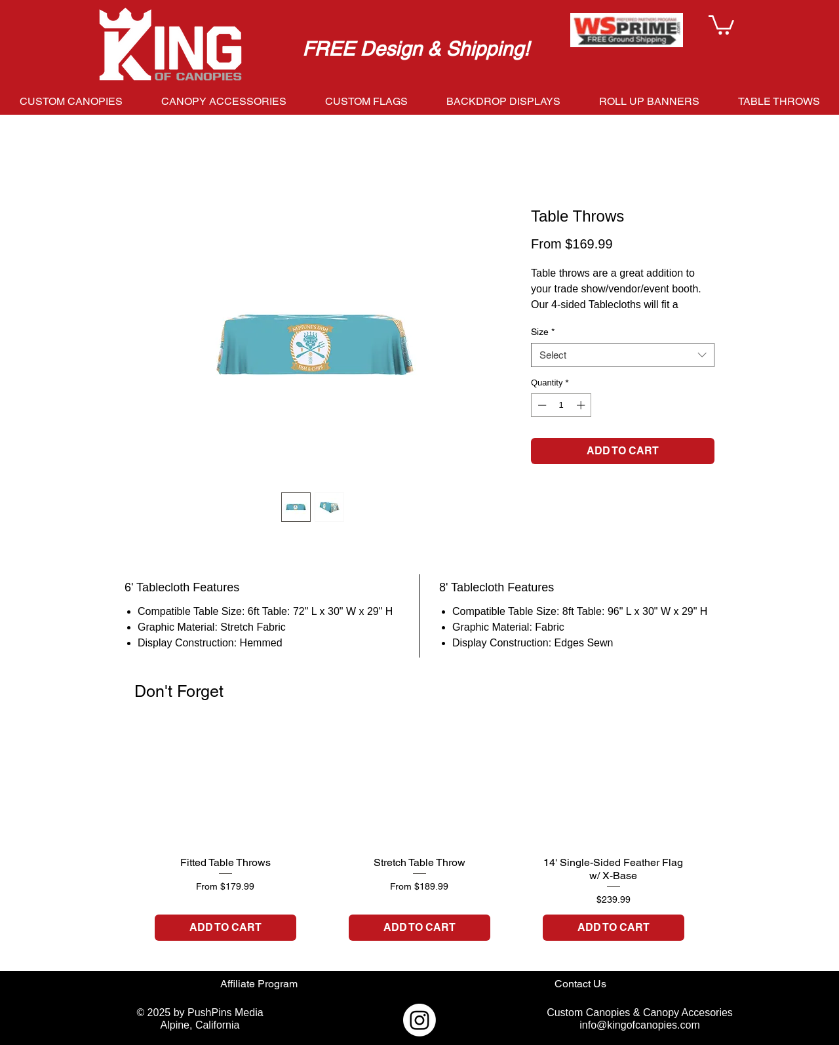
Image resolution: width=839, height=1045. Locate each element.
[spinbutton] (561, 405)
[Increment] (582, 405)
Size (543, 331)
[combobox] (622, 355)
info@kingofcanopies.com (639, 1025)
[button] (721, 24)
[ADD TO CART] (225, 928)
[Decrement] (541, 405)
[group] (419, 842)
